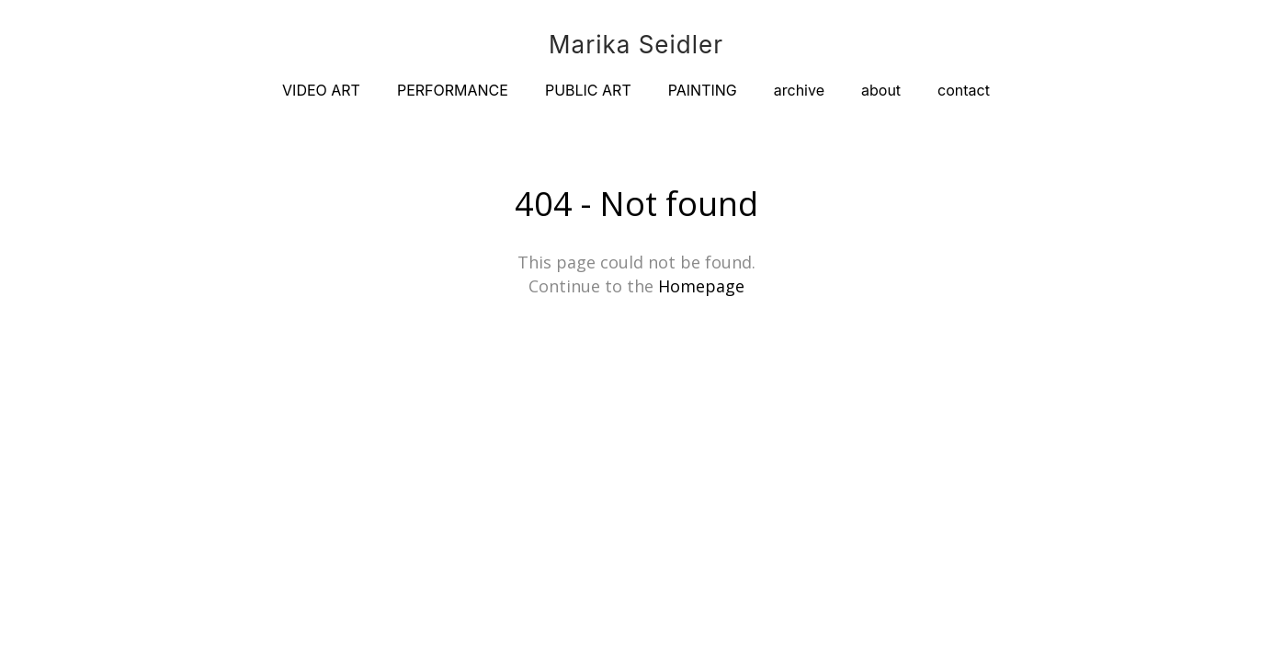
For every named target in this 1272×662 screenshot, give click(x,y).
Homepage (701, 286)
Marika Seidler (636, 45)
